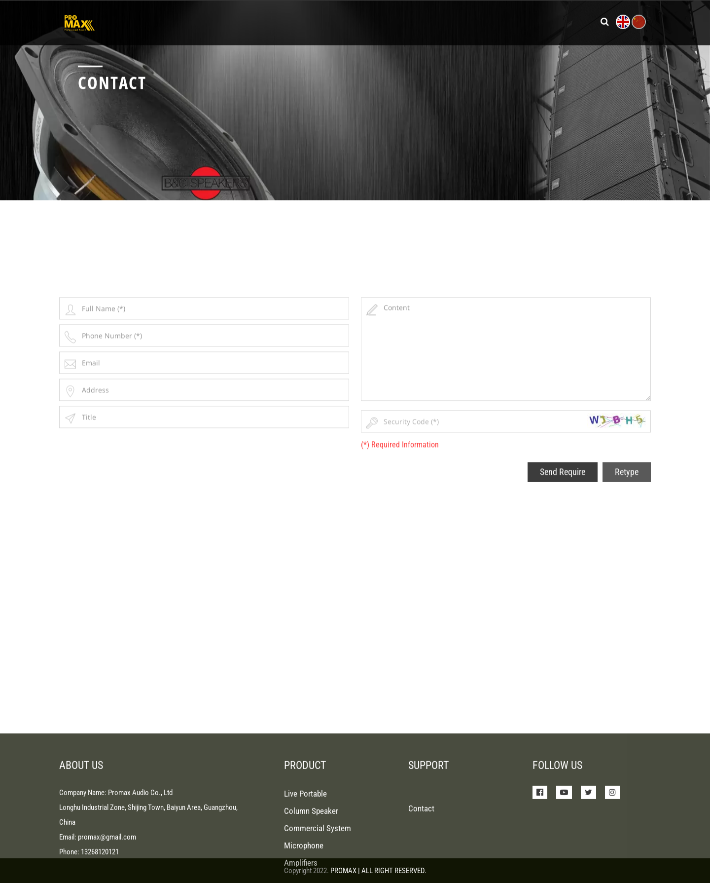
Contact (421, 844)
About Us (477, 21)
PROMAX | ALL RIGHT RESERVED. (378, 870)
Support (429, 21)
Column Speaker (311, 847)
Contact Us (532, 21)
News (389, 21)
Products (323, 21)
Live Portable (305, 830)
